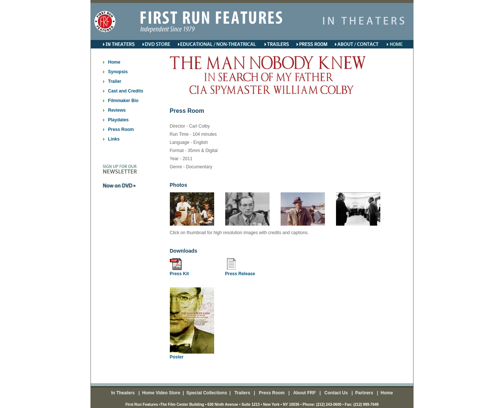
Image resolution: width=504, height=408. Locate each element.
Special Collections (206, 392)
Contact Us (335, 392)
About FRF (304, 392)
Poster (177, 357)
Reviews (117, 110)
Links (114, 139)
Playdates (118, 119)
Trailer (114, 81)
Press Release (240, 273)
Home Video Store (161, 392)
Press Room (121, 129)
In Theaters (123, 392)
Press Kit (179, 273)
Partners (363, 392)
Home (114, 62)
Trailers (242, 392)
